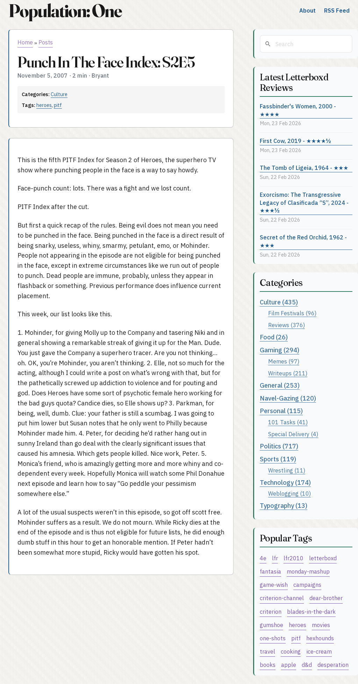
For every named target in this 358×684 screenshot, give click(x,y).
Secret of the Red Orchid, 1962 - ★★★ (303, 241)
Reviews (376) (286, 325)
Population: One (65, 10)
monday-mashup (308, 571)
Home (25, 42)
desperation (333, 664)
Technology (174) (285, 482)
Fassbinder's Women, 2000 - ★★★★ (298, 110)
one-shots (273, 638)
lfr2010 (293, 558)
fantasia (270, 571)
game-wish (274, 584)
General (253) (280, 385)
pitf (58, 105)
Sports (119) (278, 459)
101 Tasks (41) (288, 422)
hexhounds (320, 638)
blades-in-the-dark (311, 611)
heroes (44, 105)
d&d (307, 664)
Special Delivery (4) (293, 434)
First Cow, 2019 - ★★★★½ (295, 140)
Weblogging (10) (289, 493)
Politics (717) (279, 446)
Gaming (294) (279, 350)
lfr (275, 558)
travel (267, 651)
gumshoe (271, 624)
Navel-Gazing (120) (288, 398)
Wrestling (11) (286, 470)
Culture (59, 94)
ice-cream (319, 651)
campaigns (307, 584)
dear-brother (326, 598)
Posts (45, 42)
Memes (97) (283, 361)
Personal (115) (281, 411)
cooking (291, 651)
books (267, 664)
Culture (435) (279, 302)
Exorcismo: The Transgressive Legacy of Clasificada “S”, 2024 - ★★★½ (304, 202)
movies (321, 624)
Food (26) (274, 337)
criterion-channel (282, 598)
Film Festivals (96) (292, 313)
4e (263, 558)
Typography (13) (283, 506)
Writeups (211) (287, 373)
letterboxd (323, 558)
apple (288, 664)
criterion (270, 611)
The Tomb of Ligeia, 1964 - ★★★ (304, 167)
